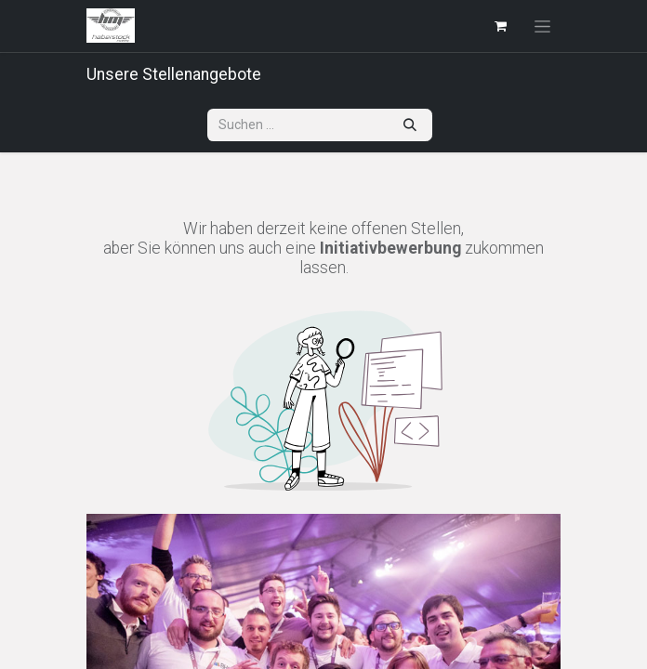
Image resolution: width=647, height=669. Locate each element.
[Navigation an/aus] (542, 26)
